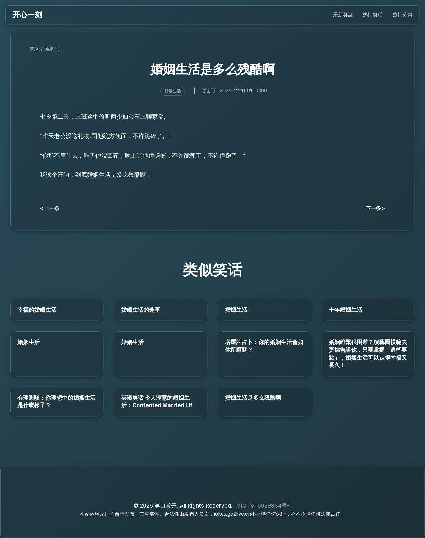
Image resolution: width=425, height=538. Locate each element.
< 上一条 (49, 208)
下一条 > (375, 208)
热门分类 (403, 14)
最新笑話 (343, 14)
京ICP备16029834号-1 (263, 505)
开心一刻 (27, 14)
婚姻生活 (53, 48)
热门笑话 (373, 14)
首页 (34, 48)
